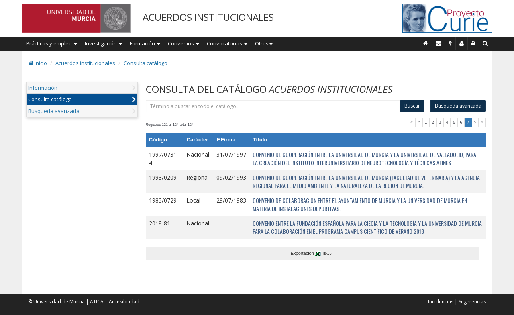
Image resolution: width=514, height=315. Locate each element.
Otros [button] (264, 43)
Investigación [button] (103, 43)
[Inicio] (425, 43)
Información (42, 87)
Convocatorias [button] (227, 43)
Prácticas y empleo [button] (51, 43)
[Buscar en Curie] (485, 43)
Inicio (38, 63)
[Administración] (473, 43)
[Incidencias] (450, 43)
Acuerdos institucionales (85, 63)
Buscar (412, 105)
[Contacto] (438, 43)
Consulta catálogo (145, 63)
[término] (273, 106)
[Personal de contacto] (462, 43)
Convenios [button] (183, 43)
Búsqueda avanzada (54, 111)
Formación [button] (145, 43)
